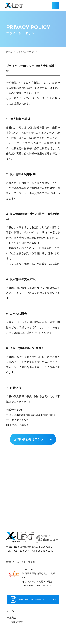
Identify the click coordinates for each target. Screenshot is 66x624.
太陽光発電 (17, 622)
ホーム (9, 52)
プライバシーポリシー (26, 52)
